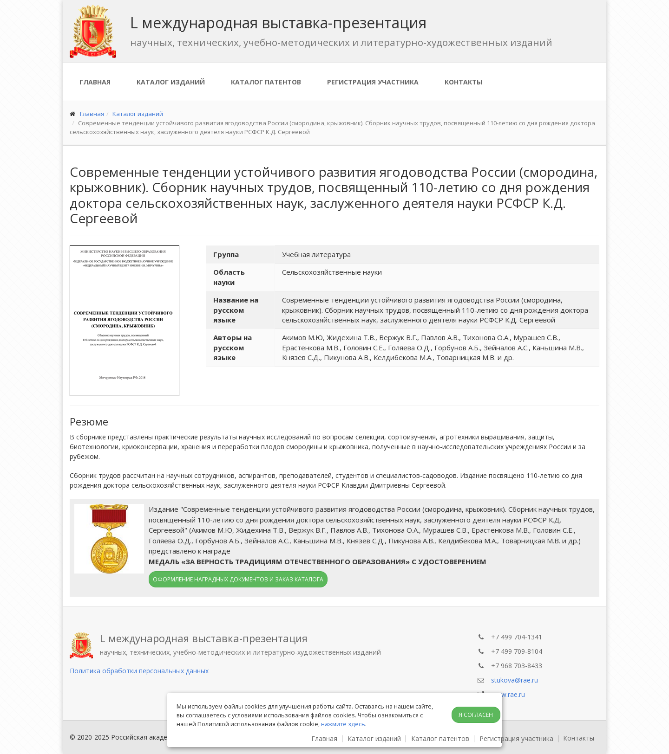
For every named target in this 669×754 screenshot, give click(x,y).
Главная (95, 81)
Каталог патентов (266, 81)
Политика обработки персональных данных (139, 670)
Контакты (463, 81)
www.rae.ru (508, 694)
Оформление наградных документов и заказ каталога (238, 579)
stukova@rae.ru (514, 680)
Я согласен (476, 715)
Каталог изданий (171, 81)
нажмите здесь (343, 724)
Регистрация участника (373, 81)
